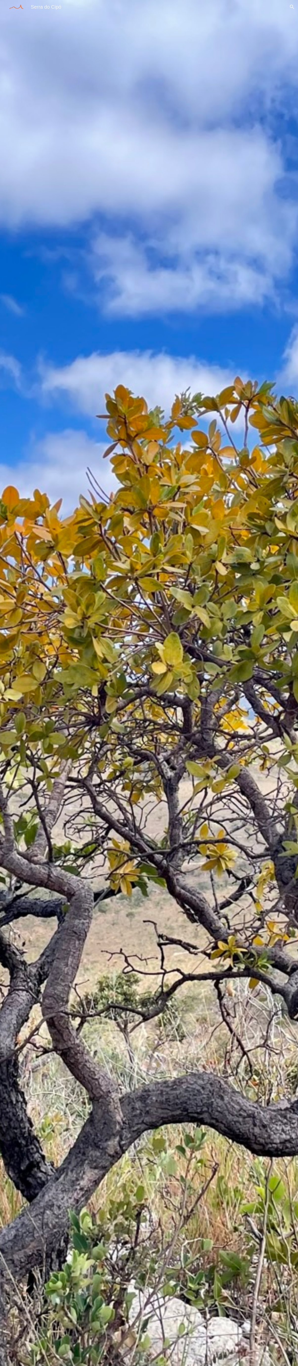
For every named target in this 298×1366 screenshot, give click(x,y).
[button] (292, 7)
